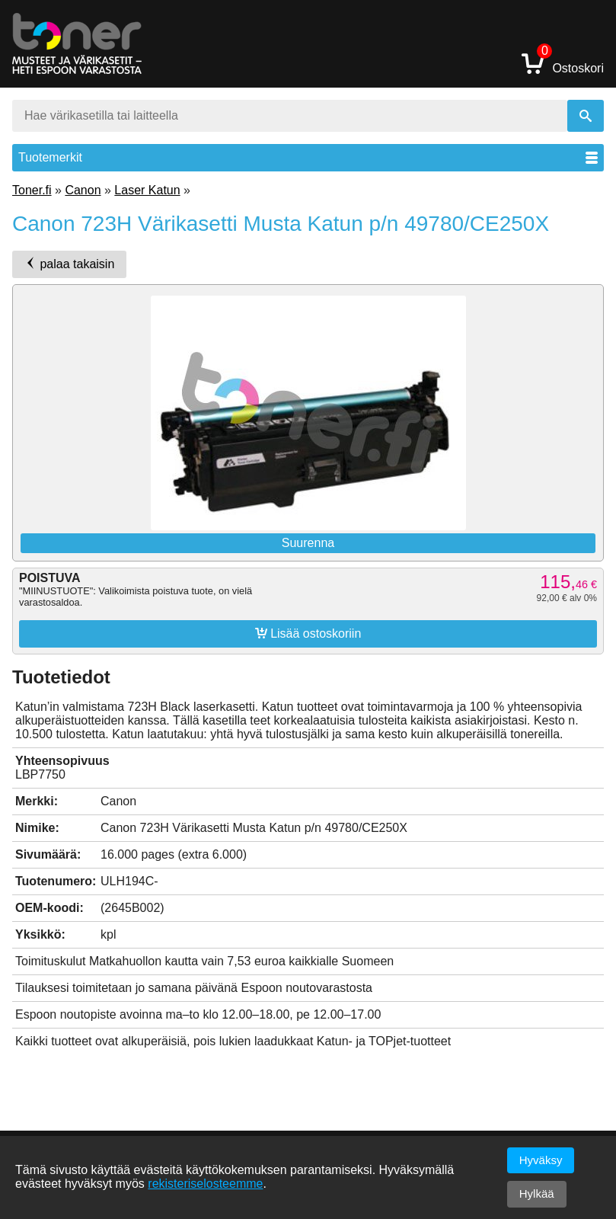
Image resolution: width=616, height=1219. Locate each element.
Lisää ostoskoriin (308, 633)
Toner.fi (32, 190)
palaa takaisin (69, 263)
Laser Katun (147, 190)
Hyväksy (541, 1159)
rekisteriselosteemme (205, 1183)
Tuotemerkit (308, 157)
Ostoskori (563, 63)
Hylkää (536, 1193)
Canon (83, 190)
